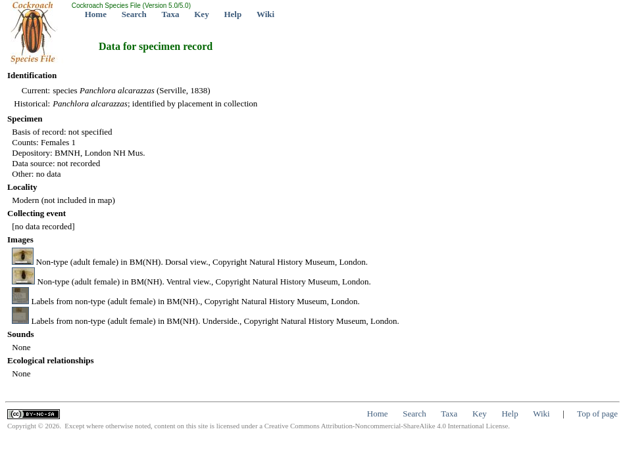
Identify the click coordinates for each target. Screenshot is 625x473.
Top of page (597, 413)
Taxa (171, 14)
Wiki (265, 14)
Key (201, 14)
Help (232, 14)
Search (134, 14)
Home (96, 14)
